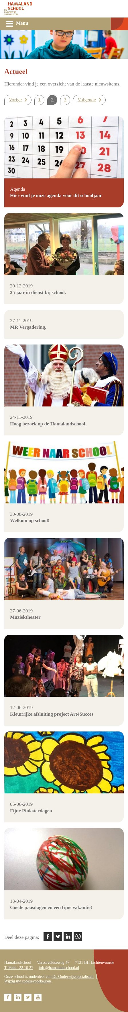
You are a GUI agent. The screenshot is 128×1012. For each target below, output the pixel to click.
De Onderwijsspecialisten (72, 976)
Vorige (15, 99)
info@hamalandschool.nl (59, 968)
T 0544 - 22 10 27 (18, 968)
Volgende (87, 99)
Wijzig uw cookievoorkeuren (27, 981)
